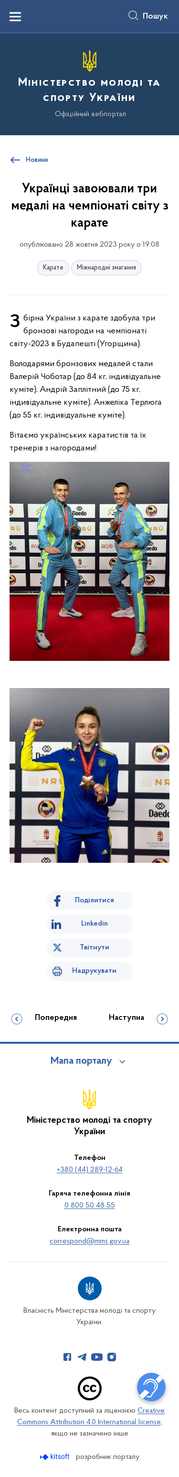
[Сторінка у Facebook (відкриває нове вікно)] (67, 1357)
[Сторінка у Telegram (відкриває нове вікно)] (82, 1357)
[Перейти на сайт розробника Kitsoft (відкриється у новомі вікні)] (55, 1456)
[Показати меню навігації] (15, 16)
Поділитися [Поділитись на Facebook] (94, 900)
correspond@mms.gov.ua (89, 1241)
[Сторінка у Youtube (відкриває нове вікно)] (97, 1357)
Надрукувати (94, 971)
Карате (53, 267)
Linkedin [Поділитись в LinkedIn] (94, 924)
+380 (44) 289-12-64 (90, 1170)
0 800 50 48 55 (89, 1205)
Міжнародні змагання (106, 267)
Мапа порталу (81, 1061)
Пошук (155, 16)
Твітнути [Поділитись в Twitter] (94, 947)
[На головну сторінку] (89, 83)
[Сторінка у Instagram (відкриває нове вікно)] (111, 1357)
